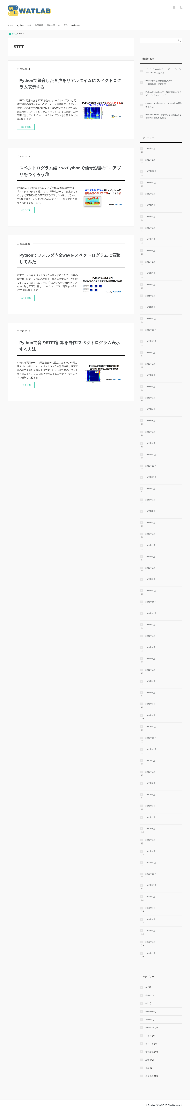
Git (146, 1003)
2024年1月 (150, 307)
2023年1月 (150, 443)
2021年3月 (150, 692)
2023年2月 (150, 432)
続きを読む (26, 126)
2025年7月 (150, 216)
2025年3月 (150, 250)
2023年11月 (150, 330)
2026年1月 (150, 160)
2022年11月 (150, 466)
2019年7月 (150, 919)
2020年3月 (150, 828)
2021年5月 (150, 670)
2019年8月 (150, 908)
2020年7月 (150, 783)
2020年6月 (150, 794)
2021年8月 (150, 636)
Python (20, 25)
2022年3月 (150, 557)
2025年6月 (150, 228)
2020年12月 (150, 726)
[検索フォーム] (158, 40)
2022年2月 (150, 568)
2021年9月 (150, 624)
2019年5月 (150, 942)
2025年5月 (150, 239)
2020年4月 (150, 817)
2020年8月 (150, 772)
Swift (29, 25)
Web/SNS (75, 25)
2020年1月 (150, 851)
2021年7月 (150, 647)
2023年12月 (150, 318)
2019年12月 (150, 863)
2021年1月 (150, 715)
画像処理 (51, 25)
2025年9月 (150, 194)
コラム (148, 1035)
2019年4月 (150, 953)
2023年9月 (150, 352)
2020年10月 (150, 749)
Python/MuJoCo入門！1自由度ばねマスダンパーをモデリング (163, 93)
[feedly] (181, 7)
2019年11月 (150, 874)
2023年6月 (150, 386)
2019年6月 (150, 930)
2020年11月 (150, 738)
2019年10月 (150, 885)
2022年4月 (150, 545)
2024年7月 (150, 284)
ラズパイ (149, 1044)
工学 (66, 25)
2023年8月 (150, 364)
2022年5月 (150, 534)
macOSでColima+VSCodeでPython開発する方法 (163, 105)
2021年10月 (150, 613)
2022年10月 (150, 477)
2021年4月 (150, 681)
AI (59, 25)
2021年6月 (150, 659)
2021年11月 (150, 602)
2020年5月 (150, 806)
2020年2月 (150, 840)
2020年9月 (150, 761)
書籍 (147, 1068)
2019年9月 (150, 896)
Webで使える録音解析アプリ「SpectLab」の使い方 (158, 82)
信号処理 (39, 25)
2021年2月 (150, 704)
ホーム (11, 25)
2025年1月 (150, 262)
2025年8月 (150, 205)
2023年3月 (150, 420)
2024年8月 (150, 273)
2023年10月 (150, 341)
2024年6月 (150, 296)
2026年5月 (150, 148)
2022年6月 (150, 522)
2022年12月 (150, 454)
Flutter (148, 995)
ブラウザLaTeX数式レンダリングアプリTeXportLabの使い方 (163, 71)
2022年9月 (150, 488)
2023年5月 (150, 398)
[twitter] (174, 7)
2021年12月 (150, 590)
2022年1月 (150, 579)
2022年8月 (150, 500)
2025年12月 (150, 171)
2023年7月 (150, 375)
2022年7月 (150, 511)
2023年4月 (150, 409)
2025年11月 (150, 182)
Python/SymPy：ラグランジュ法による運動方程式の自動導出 (163, 116)
